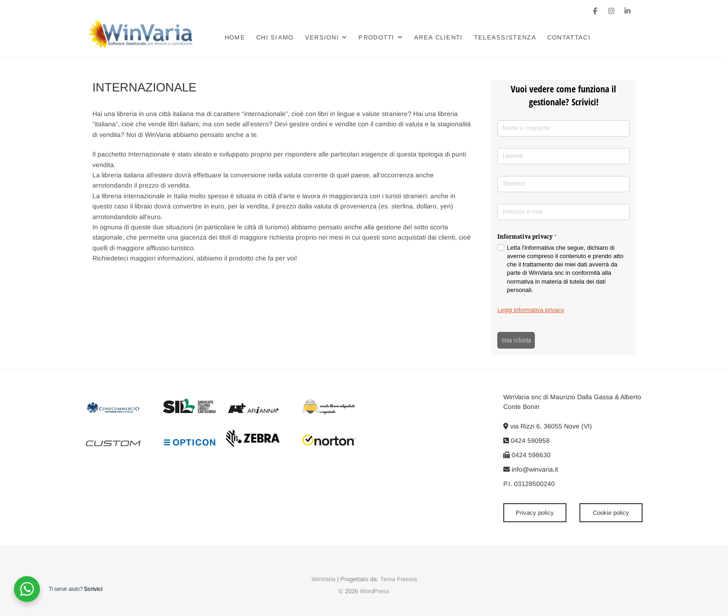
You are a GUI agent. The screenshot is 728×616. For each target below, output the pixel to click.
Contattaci (572, 37)
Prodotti (379, 37)
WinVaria (323, 579)
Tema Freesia (398, 579)
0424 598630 (527, 455)
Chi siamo (278, 37)
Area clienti (441, 37)
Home (238, 37)
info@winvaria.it (530, 469)
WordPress (375, 591)
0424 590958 (526, 440)
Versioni (325, 37)
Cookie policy (611, 512)
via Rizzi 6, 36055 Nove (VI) (547, 426)
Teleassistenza (508, 37)
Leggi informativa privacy (530, 309)
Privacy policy (535, 512)
